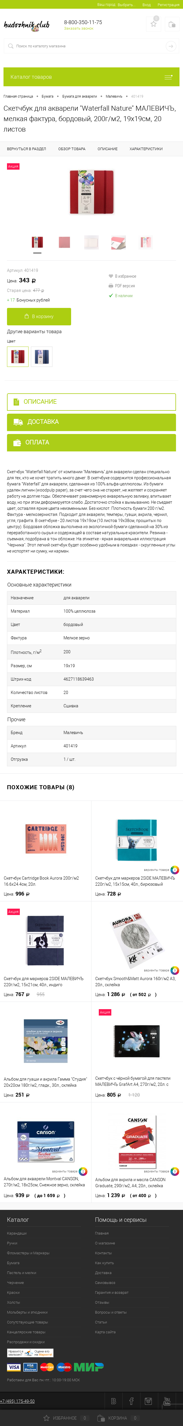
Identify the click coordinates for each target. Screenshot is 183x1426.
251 (18, 1095)
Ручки (12, 1243)
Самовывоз (105, 1282)
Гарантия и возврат (112, 1292)
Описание (35, 402)
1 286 (125, 994)
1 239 (125, 1195)
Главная (102, 1233)
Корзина (118, 1418)
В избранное (122, 276)
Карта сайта (105, 1332)
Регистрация (169, 5)
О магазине (105, 1243)
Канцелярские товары (26, 1332)
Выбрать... (127, 5)
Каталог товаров (91, 76)
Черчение (15, 1282)
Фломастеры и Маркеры (28, 1253)
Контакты (103, 1253)
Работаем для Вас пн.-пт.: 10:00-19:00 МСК (43, 1380)
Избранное (66, 1418)
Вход (146, 5)
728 (110, 894)
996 (18, 894)
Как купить (104, 1263)
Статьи (101, 1322)
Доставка (36, 422)
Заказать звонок (79, 28)
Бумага (13, 1263)
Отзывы (102, 1302)
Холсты (13, 1302)
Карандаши (17, 1233)
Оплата (31, 442)
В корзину (39, 316)
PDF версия (121, 285)
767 (24, 994)
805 (117, 1095)
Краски (13, 1292)
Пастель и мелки (21, 1273)
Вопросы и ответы (111, 1312)
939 (34, 1195)
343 (57, 285)
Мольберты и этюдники (27, 1312)
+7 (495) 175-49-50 (17, 1401)
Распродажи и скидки (26, 1342)
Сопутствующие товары (27, 1322)
